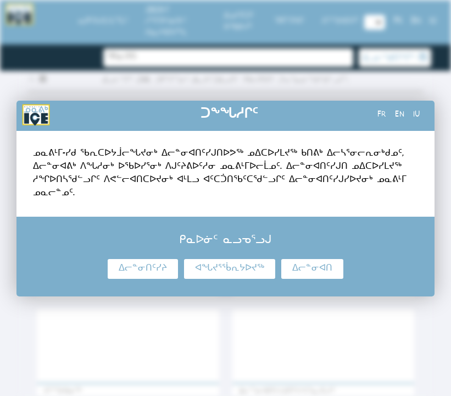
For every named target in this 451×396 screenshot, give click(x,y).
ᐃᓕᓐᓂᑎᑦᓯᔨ (143, 269)
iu (416, 115)
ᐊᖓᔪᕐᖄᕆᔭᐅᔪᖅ (229, 269)
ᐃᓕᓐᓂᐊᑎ (312, 269)
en (399, 115)
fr (381, 115)
